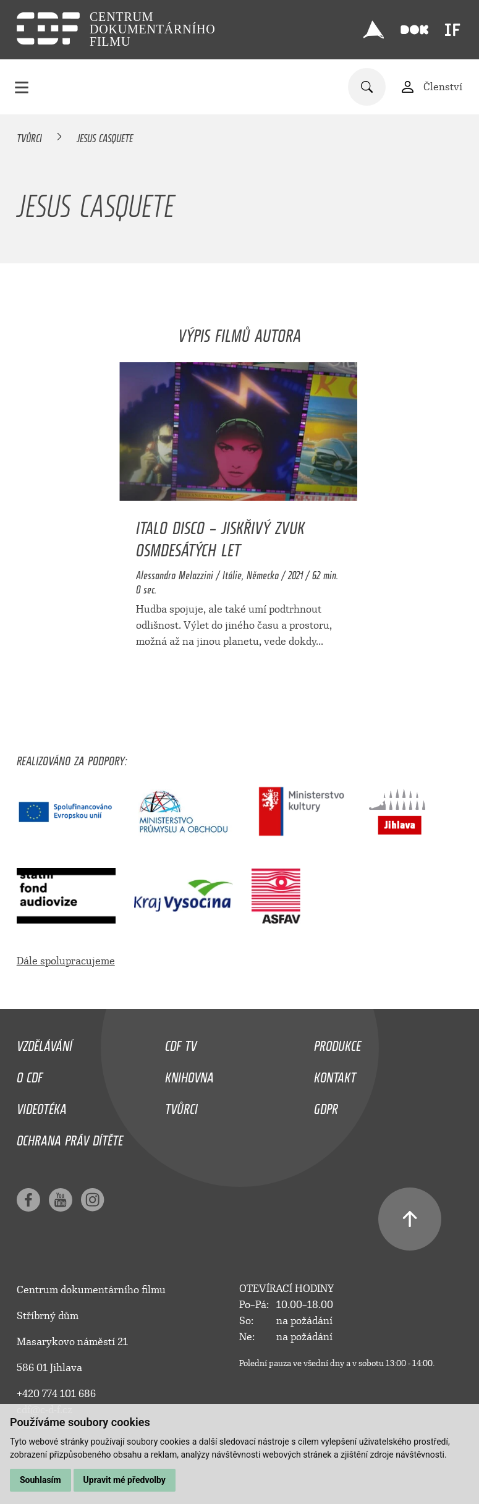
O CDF (30, 1074)
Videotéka (42, 1106)
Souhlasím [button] (40, 1480)
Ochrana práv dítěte (70, 1137)
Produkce (337, 1043)
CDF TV (181, 1043)
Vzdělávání (44, 1043)
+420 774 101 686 (56, 1394)
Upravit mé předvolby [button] (124, 1480)
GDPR (326, 1106)
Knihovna (189, 1074)
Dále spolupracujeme (66, 961)
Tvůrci (29, 136)
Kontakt (335, 1074)
